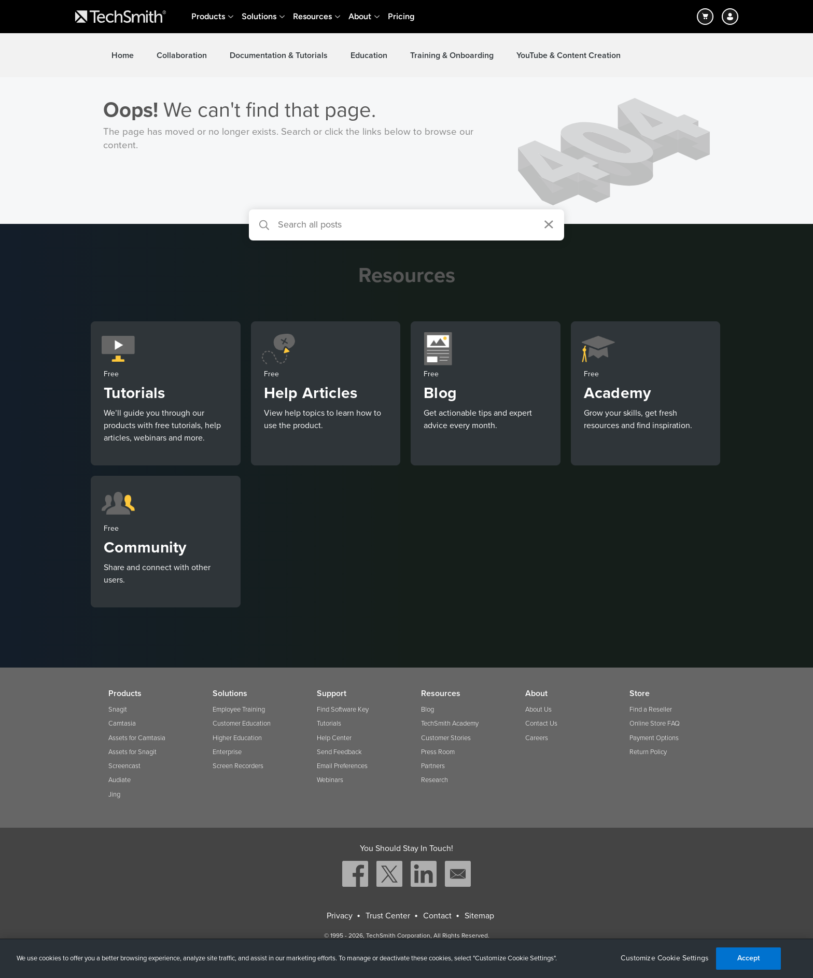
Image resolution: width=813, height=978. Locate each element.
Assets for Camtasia (136, 738)
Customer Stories (446, 738)
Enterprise (227, 752)
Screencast (124, 766)
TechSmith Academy (450, 723)
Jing (114, 794)
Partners (433, 766)
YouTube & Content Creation (568, 55)
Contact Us (541, 723)
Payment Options (654, 738)
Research (434, 780)
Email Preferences (342, 766)
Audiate (119, 780)
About (359, 16)
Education (369, 55)
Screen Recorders (238, 766)
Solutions (259, 16)
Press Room (438, 752)
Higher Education (237, 738)
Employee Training (239, 709)
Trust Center (388, 916)
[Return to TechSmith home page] (120, 16)
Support (331, 693)
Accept (748, 958)
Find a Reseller (650, 709)
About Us (538, 709)
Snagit (117, 709)
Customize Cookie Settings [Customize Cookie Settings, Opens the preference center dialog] (665, 958)
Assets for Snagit (132, 752)
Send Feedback (339, 752)
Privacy (340, 916)
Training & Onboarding (452, 55)
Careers (536, 738)
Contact (437, 916)
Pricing (401, 16)
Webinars (330, 780)
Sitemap (479, 916)
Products (208, 16)
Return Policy (648, 752)
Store (639, 693)
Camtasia (122, 723)
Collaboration (182, 55)
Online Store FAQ (654, 723)
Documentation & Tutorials (279, 55)
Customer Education (242, 723)
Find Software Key (343, 709)
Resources (312, 16)
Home (122, 55)
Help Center (334, 738)
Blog (427, 709)
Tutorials (329, 723)
